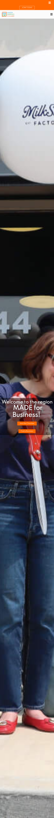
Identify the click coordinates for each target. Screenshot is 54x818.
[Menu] (49, 2)
